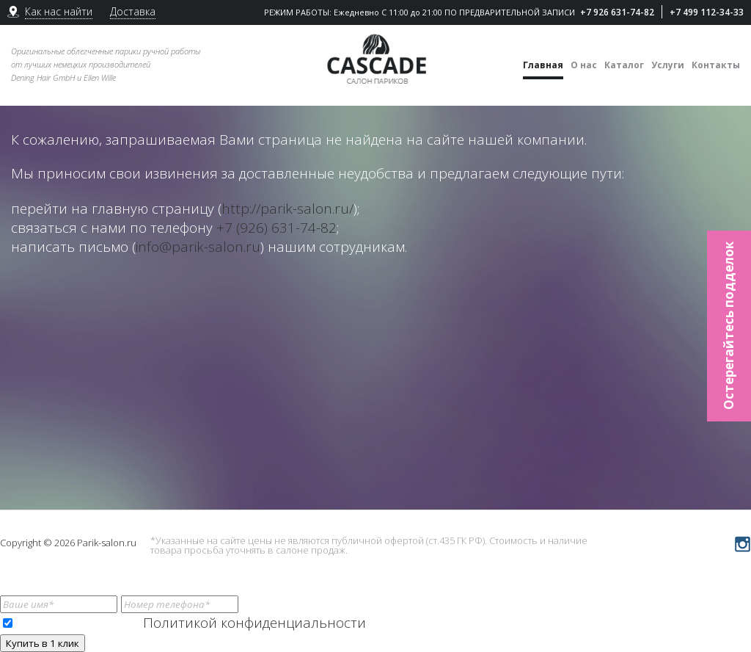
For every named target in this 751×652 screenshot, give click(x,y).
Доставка (132, 11)
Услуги (667, 65)
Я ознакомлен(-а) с (184, 622)
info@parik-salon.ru (198, 246)
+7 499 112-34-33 (707, 12)
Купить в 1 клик (42, 643)
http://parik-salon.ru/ (287, 208)
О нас (584, 65)
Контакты (716, 65)
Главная (543, 65)
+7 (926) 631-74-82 (276, 227)
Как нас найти (58, 11)
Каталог (624, 65)
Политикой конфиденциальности (254, 622)
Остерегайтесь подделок (728, 326)
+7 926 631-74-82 (617, 12)
